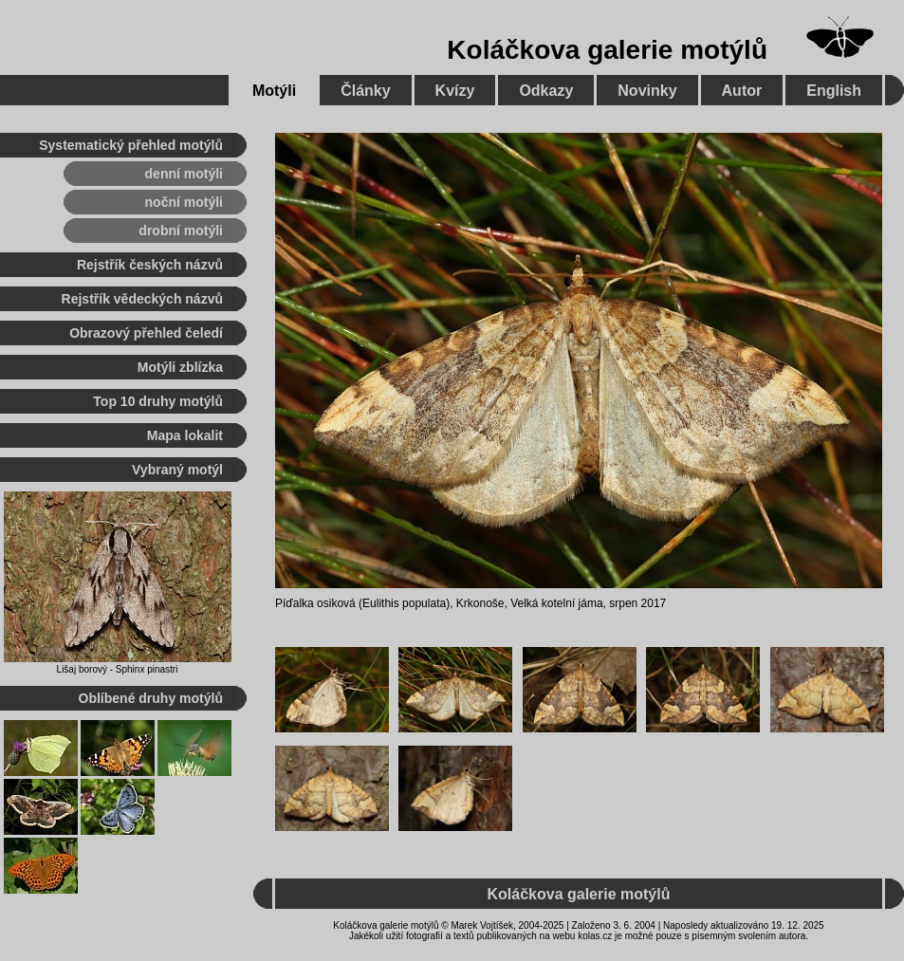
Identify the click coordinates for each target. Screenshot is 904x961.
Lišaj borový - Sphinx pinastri (117, 669)
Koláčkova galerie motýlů (607, 50)
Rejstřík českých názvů (150, 264)
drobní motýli (180, 230)
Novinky (647, 91)
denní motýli (184, 173)
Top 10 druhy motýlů (158, 401)
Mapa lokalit (185, 435)
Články (365, 91)
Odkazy (546, 91)
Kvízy (455, 91)
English (833, 91)
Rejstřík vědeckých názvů (142, 298)
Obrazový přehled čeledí (146, 333)
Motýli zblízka (180, 367)
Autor (742, 91)
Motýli (274, 91)
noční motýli (184, 202)
